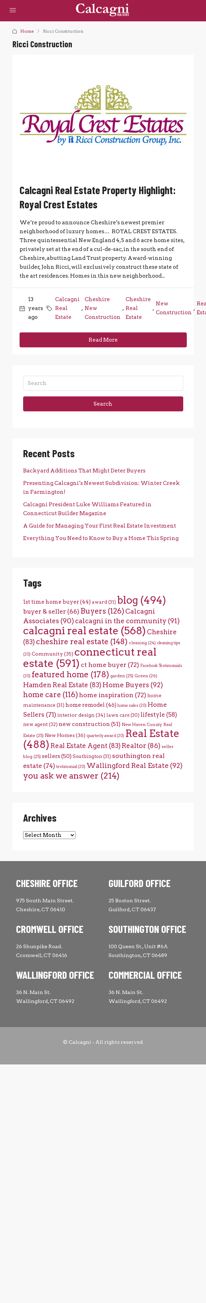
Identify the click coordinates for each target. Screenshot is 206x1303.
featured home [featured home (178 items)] (70, 674)
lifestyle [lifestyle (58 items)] (159, 714)
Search (103, 404)
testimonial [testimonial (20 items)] (70, 766)
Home (27, 31)
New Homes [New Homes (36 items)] (65, 735)
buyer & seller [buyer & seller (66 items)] (51, 611)
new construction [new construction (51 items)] (90, 724)
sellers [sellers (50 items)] (57, 756)
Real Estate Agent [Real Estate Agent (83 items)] (86, 746)
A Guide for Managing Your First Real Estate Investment (99, 526)
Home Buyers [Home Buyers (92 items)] (132, 685)
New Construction (174, 308)
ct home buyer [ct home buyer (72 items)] (110, 664)
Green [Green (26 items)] (145, 675)
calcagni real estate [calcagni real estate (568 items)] (84, 630)
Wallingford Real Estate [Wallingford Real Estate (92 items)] (134, 766)
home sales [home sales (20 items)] (132, 705)
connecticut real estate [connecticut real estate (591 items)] (90, 657)
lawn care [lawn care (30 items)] (122, 715)
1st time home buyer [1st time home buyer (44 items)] (57, 602)
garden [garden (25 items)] (121, 675)
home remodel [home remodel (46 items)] (90, 704)
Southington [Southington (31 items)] (92, 756)
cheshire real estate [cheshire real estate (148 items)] (82, 641)
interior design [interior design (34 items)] (81, 715)
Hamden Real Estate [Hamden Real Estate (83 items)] (62, 685)
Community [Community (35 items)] (52, 654)
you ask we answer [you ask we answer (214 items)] (71, 775)
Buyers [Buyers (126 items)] (102, 611)
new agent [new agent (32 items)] (40, 724)
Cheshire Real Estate (138, 308)
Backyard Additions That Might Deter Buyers (84, 471)
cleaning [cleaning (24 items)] (142, 642)
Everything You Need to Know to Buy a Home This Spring (101, 538)
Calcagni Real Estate (67, 308)
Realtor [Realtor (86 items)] (141, 746)
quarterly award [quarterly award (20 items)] (105, 735)
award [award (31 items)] (104, 602)
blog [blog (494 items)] (141, 600)
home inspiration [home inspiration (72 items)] (112, 695)
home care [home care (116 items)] (50, 694)
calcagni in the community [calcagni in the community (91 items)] (127, 621)
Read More (103, 340)
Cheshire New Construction (103, 308)
